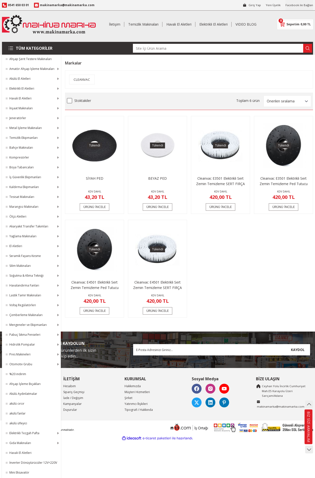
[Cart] (295, 24)
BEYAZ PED (157, 178)
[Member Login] (251, 5)
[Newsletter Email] (221, 349)
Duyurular (70, 410)
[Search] (222, 48)
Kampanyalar (72, 404)
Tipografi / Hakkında (139, 410)
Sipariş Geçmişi (73, 392)
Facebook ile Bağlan (299, 5)
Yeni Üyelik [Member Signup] (272, 5)
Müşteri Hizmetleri (137, 392)
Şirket (128, 398)
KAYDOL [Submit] (298, 349)
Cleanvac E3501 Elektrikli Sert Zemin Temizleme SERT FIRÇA (220, 181)
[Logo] (49, 24)
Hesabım (69, 386)
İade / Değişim (73, 398)
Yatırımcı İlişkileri (136, 404)
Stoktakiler (82, 100)
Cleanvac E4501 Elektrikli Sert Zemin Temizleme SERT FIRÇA (157, 285)
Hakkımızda (133, 386)
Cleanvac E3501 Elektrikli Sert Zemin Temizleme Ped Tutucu (284, 181)
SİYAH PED (94, 178)
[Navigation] (31, 48)
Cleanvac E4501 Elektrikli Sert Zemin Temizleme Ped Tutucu (95, 285)
